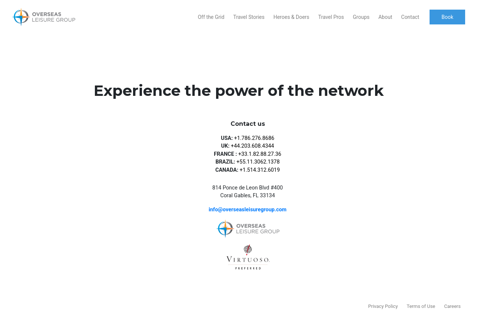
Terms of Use (421, 306)
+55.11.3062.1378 (258, 162)
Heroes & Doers (291, 17)
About (385, 17)
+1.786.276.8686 (254, 138)
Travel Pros (331, 17)
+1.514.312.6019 (260, 170)
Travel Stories (248, 17)
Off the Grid (211, 17)
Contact (410, 17)
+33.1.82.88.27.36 (259, 154)
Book (447, 17)
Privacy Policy (383, 306)
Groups (361, 17)
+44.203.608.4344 (252, 146)
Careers (452, 306)
